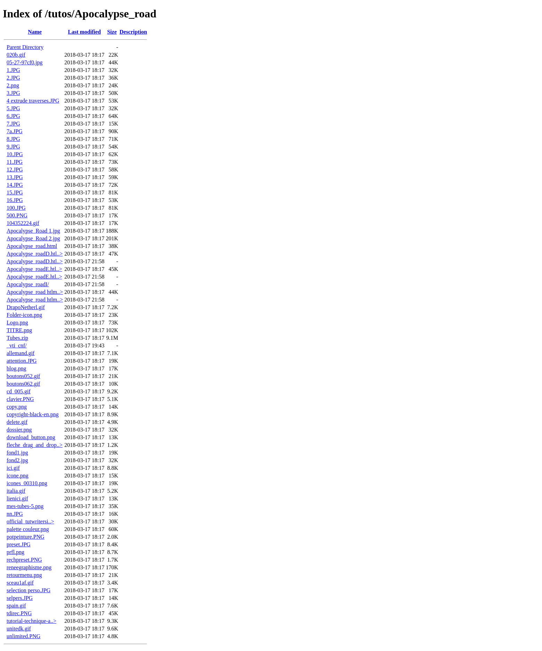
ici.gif (13, 468)
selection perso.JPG (28, 590)
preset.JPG (19, 544)
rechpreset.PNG (24, 560)
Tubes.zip (17, 338)
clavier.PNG (20, 399)
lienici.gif (17, 498)
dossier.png (19, 430)
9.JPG (13, 147)
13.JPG (15, 177)
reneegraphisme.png (29, 567)
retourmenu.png (24, 575)
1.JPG (13, 70)
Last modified (84, 32)
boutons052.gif (23, 376)
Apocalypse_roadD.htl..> (35, 254)
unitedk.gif (19, 629)
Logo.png (17, 323)
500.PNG (17, 215)
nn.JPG (15, 514)
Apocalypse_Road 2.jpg (33, 238)
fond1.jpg (17, 453)
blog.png (16, 368)
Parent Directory (25, 47)
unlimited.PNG (23, 636)
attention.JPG (22, 361)
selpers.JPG (20, 598)
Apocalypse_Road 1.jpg (33, 231)
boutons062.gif (23, 384)
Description (133, 32)
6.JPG (13, 116)
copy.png (17, 407)
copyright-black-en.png (33, 414)
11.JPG (15, 162)
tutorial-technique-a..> (31, 621)
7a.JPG (15, 131)
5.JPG (13, 108)
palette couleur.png (28, 529)
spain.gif (16, 606)
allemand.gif (20, 353)
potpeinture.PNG (25, 537)
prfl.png (15, 552)
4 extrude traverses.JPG (33, 101)
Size (112, 32)
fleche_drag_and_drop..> (35, 445)
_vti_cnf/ (17, 345)
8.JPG (13, 139)
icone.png (17, 476)
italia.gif (16, 491)
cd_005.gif (19, 391)
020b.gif (16, 55)
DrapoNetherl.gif (26, 307)
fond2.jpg (17, 460)
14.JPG (15, 185)
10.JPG (15, 154)
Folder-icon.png (24, 315)
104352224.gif (23, 223)
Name (35, 32)
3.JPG (13, 93)
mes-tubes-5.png (25, 506)
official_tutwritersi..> (30, 521)
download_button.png (31, 437)
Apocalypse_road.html (32, 246)
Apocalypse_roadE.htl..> (34, 269)
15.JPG (15, 192)
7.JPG (13, 124)
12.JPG (15, 169)
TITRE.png (19, 330)
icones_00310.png (27, 483)
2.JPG (13, 78)
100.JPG (16, 208)
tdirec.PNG (19, 613)
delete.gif (17, 422)
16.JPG (15, 200)
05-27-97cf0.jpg (25, 62)
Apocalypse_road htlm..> (35, 292)
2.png (13, 85)
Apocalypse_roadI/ (28, 284)
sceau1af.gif (20, 583)
